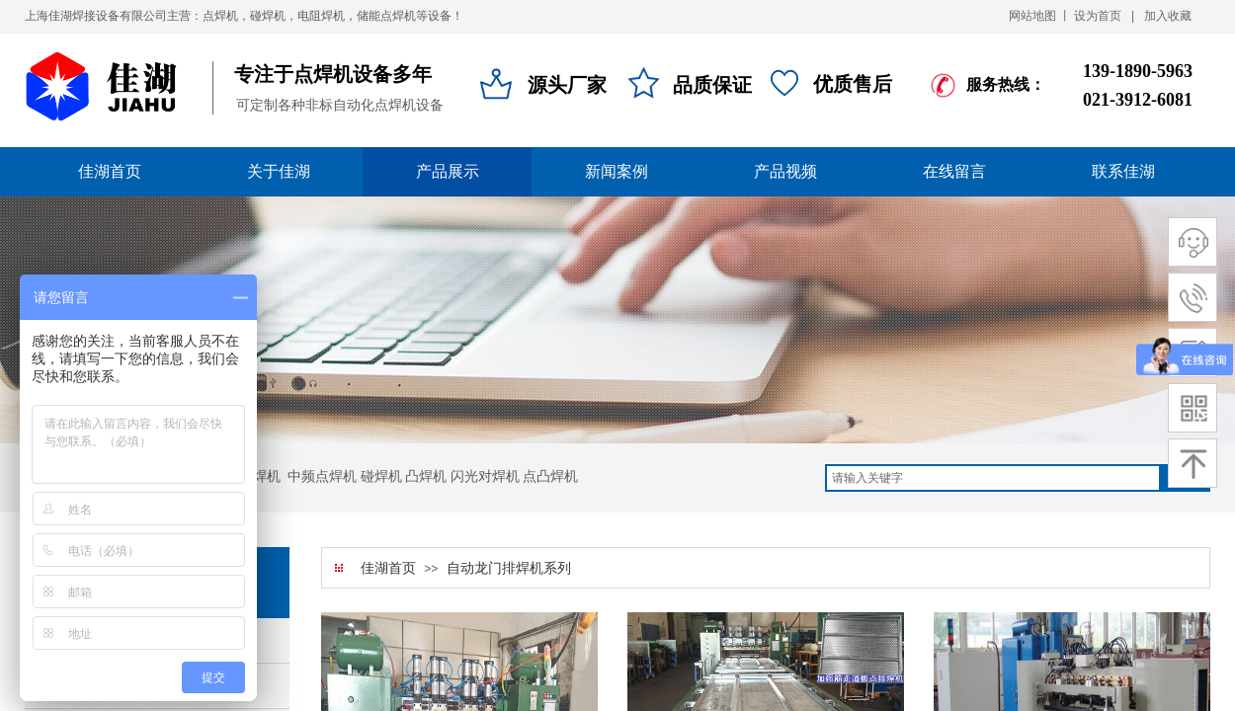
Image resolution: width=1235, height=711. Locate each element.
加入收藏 (1168, 16)
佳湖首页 (388, 568)
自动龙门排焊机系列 (509, 568)
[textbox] (993, 478)
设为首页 (1097, 16)
